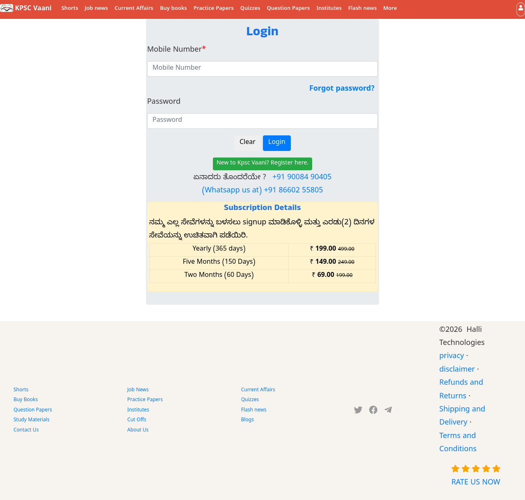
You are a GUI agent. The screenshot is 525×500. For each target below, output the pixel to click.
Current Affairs (133, 9)
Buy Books (26, 400)
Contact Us (26, 430)
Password (163, 103)
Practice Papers (214, 9)
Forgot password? (341, 89)
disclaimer (457, 370)
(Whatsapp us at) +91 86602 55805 (262, 191)
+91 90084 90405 (301, 178)
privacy (451, 357)
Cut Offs (136, 420)
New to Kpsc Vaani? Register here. (262, 164)
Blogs (247, 420)
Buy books (173, 9)
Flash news (362, 9)
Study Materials (32, 420)
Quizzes (250, 9)
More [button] (390, 9)
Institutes (329, 9)
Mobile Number (176, 51)
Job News (137, 390)
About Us (137, 430)
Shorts (70, 9)
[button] (520, 9)
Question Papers (288, 9)
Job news (96, 9)
